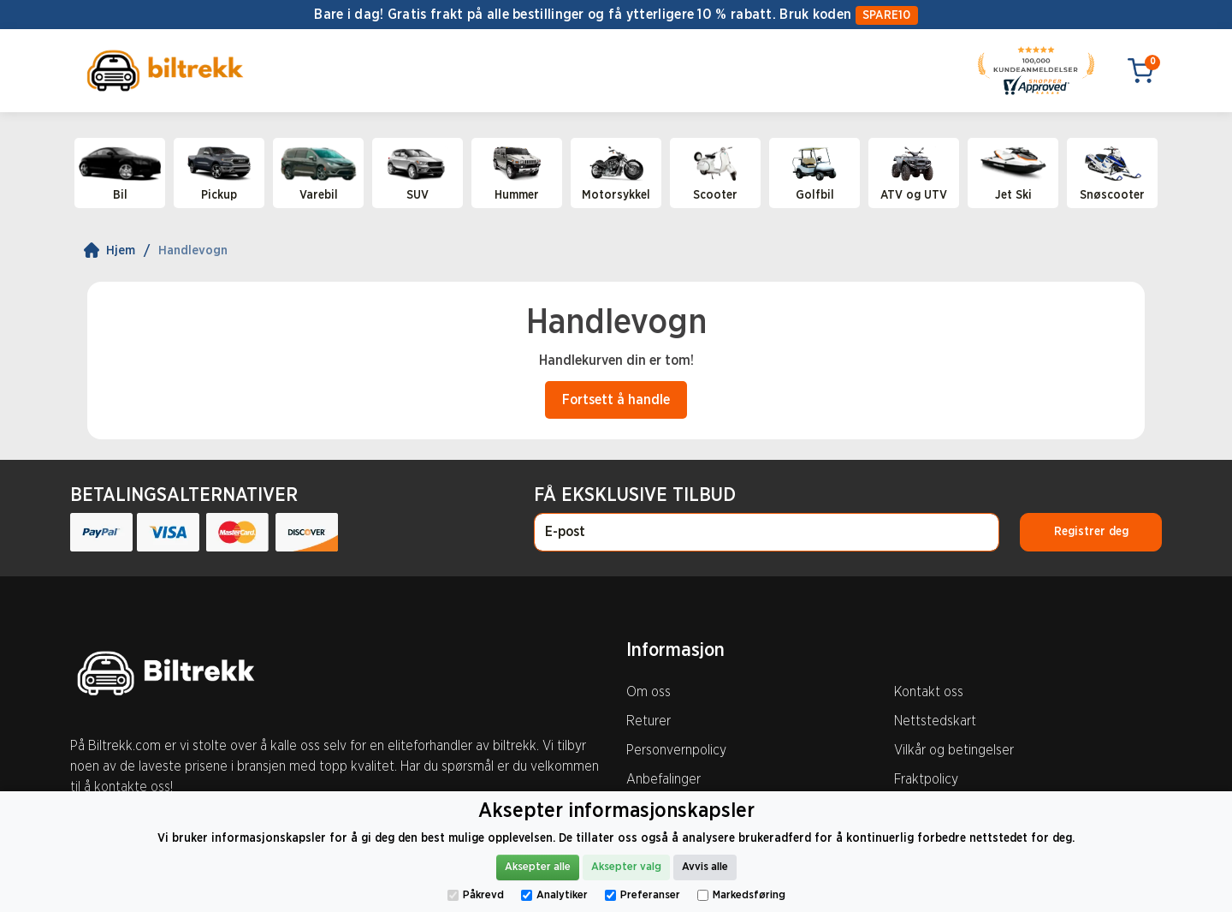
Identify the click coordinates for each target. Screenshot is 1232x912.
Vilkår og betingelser (954, 750)
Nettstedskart (935, 721)
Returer (648, 721)
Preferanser (642, 895)
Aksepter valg (626, 867)
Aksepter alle (538, 867)
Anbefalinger (663, 779)
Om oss (648, 692)
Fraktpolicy (926, 779)
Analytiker (554, 895)
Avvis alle (705, 867)
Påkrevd (475, 895)
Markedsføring (741, 895)
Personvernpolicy (676, 750)
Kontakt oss (928, 692)
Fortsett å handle (616, 400)
